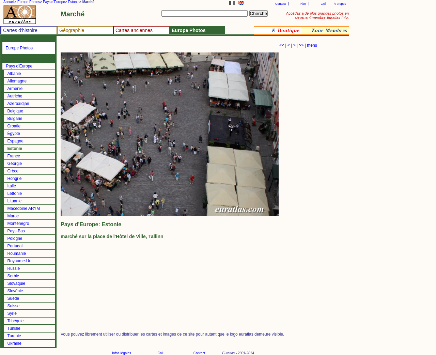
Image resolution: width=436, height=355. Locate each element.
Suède (13, 298)
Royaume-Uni (19, 261)
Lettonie (14, 193)
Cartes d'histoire (20, 30)
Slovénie (15, 291)
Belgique (15, 111)
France (13, 156)
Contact (280, 3)
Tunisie (13, 328)
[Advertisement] (140, 46)
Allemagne (17, 81)
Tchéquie (15, 321)
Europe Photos (19, 48)
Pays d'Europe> (55, 2)
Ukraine (14, 343)
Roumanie (16, 253)
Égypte (13, 133)
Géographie (71, 30)
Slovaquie (16, 283)
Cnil (323, 3)
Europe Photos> (29, 2)
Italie (11, 186)
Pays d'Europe (19, 66)
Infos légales (121, 353)
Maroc (13, 216)
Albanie (14, 73)
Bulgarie (14, 118)
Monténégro (18, 223)
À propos (340, 3)
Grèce (13, 171)
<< (281, 45)
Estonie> (74, 2)
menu (312, 45)
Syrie (12, 313)
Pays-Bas (16, 231)
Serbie (13, 276)
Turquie (14, 336)
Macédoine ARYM (23, 208)
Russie (13, 268)
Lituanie (14, 201)
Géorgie (14, 163)
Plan (303, 3)
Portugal (15, 246)
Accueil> (9, 2)
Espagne (15, 141)
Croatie (14, 126)
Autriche (14, 96)
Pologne (14, 238)
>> (301, 45)
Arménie (15, 88)
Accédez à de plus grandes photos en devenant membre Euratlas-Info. (317, 15)
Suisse (13, 306)
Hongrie (14, 178)
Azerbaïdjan (18, 103)
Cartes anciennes (134, 30)
